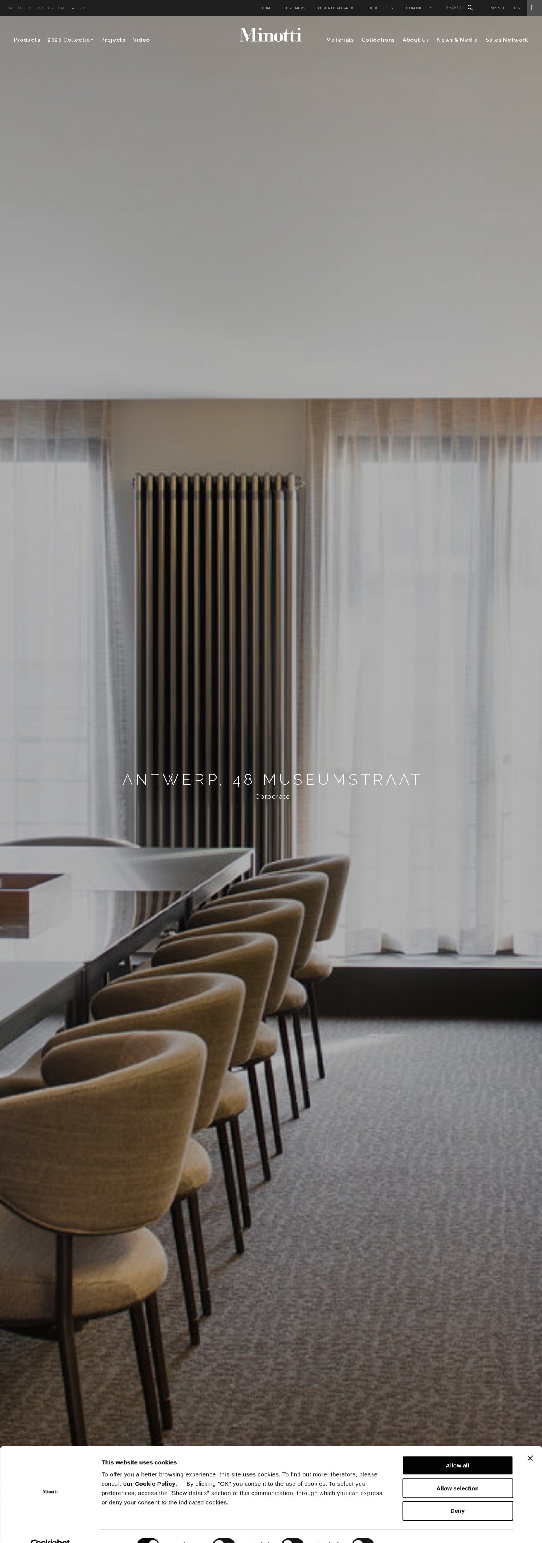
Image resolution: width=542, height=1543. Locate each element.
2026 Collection (71, 40)
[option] (271, 779)
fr (40, 8)
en (9, 8)
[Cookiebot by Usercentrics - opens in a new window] (50, 1528)
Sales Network (506, 40)
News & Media (457, 40)
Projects (113, 40)
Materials (340, 40)
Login (264, 8)
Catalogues (380, 8)
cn (61, 8)
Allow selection (457, 1471)
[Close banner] (530, 1441)
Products (27, 40)
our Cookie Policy (149, 1466)
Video (141, 40)
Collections (378, 40)
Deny (458, 1493)
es (50, 8)
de (30, 8)
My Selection (516, 8)
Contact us (419, 8)
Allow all (458, 1448)
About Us (416, 40)
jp (72, 8)
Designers (294, 8)
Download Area (336, 8)
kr (82, 8)
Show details (407, 1527)
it (20, 8)
